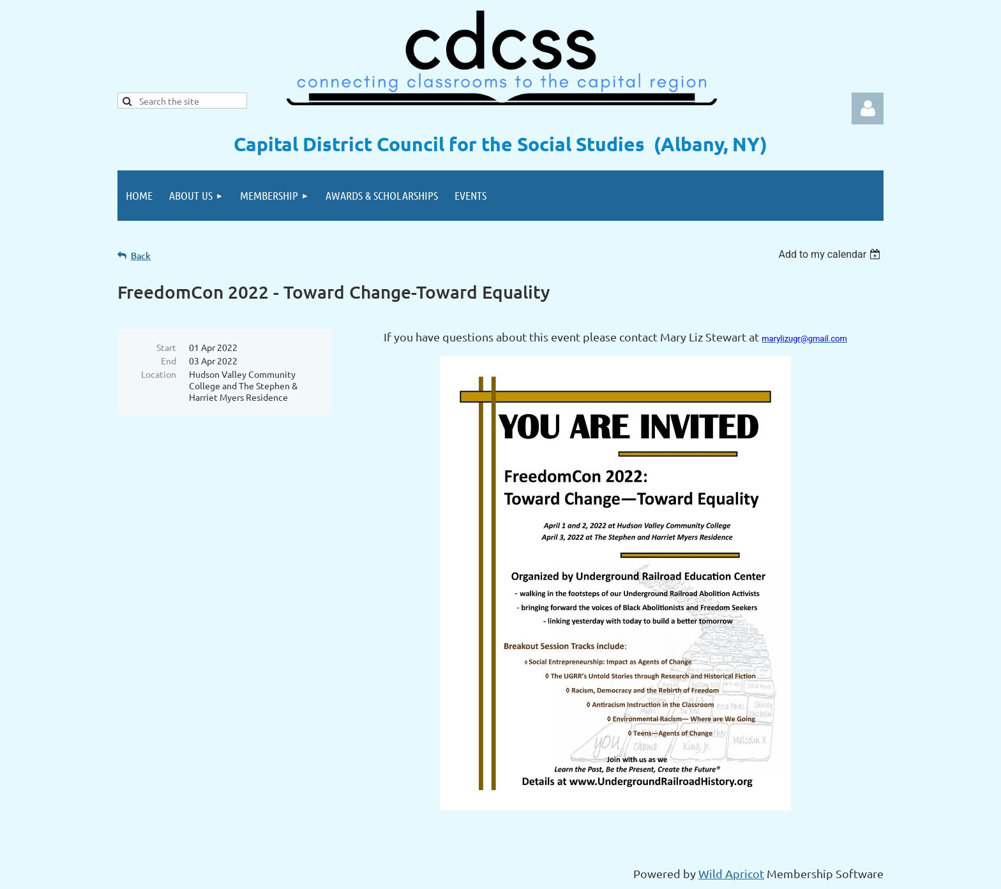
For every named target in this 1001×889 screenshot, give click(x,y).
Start (166, 347)
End (168, 360)
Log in (868, 108)
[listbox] (831, 254)
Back (141, 256)
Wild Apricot (731, 873)
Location (158, 374)
